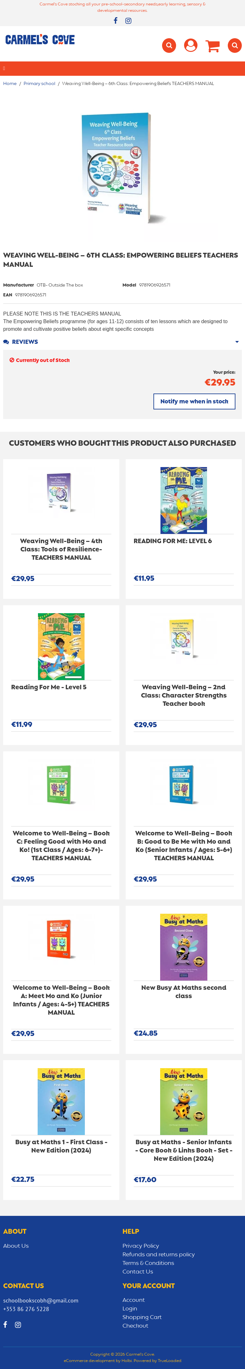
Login (129, 1308)
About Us (16, 1246)
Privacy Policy (140, 1246)
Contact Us (137, 1271)
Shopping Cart (142, 1317)
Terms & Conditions (148, 1263)
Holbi (127, 1361)
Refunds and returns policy (158, 1254)
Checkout (135, 1326)
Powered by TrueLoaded (158, 1361)
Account (133, 1300)
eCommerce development (89, 1361)
